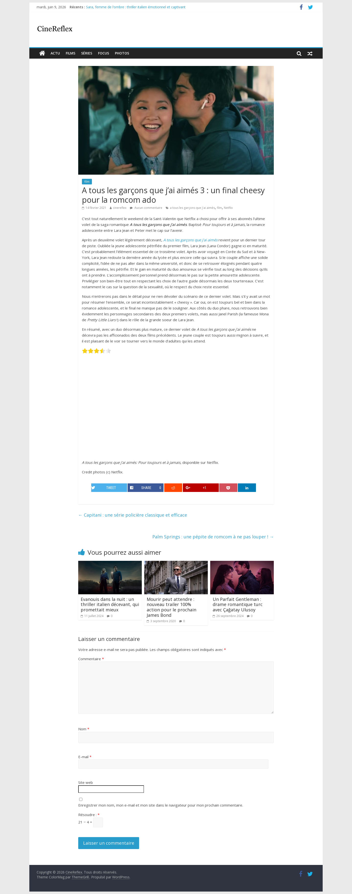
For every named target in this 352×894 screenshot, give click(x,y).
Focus (103, 53)
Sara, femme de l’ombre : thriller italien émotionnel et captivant (136, 7)
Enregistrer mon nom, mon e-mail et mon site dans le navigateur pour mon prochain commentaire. (160, 805)
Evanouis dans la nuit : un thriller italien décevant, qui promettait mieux (110, 604)
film (86, 182)
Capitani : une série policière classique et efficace (132, 515)
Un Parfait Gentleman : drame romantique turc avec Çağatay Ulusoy (238, 604)
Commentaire (91, 658)
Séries (86, 53)
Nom (83, 728)
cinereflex (119, 208)
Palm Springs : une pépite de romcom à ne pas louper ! (213, 537)
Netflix (228, 208)
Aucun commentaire (146, 208)
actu (55, 53)
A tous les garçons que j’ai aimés (190, 239)
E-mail (84, 756)
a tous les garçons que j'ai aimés (192, 208)
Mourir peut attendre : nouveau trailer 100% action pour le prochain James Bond (171, 607)
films (70, 53)
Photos (122, 53)
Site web (85, 782)
